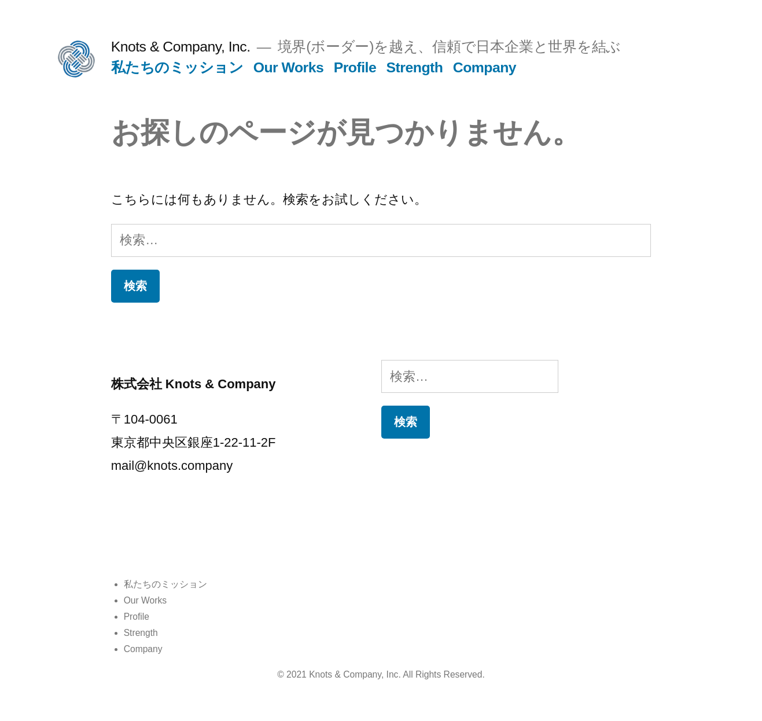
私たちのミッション (177, 67)
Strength (414, 67)
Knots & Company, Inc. (181, 46)
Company (484, 67)
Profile (355, 67)
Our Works (288, 67)
